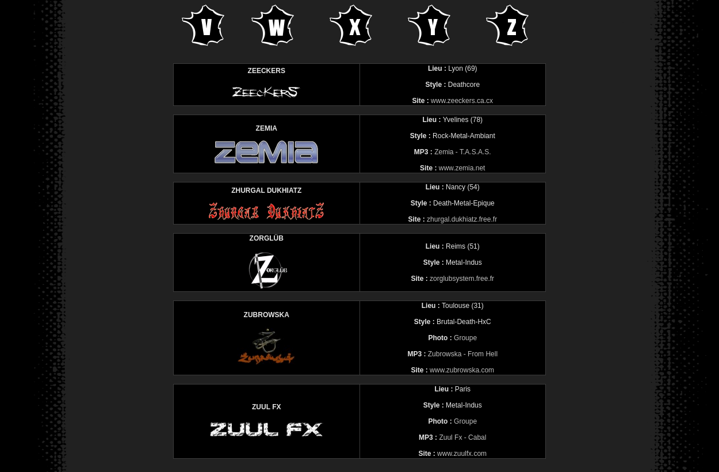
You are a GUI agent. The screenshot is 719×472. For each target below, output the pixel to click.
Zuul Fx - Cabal (462, 437)
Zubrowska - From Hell (463, 354)
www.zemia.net (462, 168)
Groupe (465, 338)
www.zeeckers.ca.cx (462, 101)
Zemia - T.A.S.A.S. (462, 152)
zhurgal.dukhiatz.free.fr (462, 219)
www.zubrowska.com (462, 370)
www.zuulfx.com (462, 454)
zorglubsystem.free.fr (462, 279)
